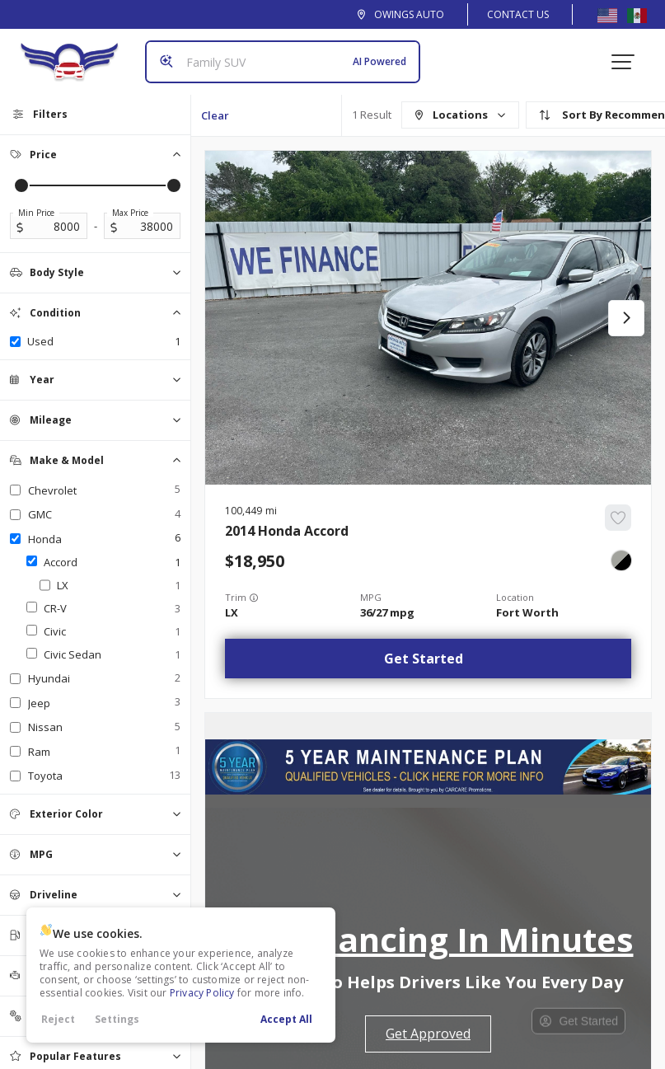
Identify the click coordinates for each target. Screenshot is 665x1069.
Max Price (130, 213)
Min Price (36, 213)
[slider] (21, 185)
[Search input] (283, 62)
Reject (58, 1019)
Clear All (215, 121)
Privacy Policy (202, 993)
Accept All (286, 1019)
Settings (117, 1019)
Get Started (423, 658)
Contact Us (518, 14)
